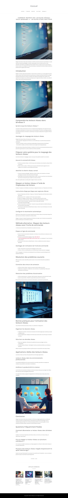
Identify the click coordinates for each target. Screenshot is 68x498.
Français (44, 11)
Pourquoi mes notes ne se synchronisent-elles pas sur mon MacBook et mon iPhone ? (19, 481)
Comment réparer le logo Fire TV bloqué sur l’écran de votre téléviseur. (39, 481)
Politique (38, 11)
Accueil (23, 11)
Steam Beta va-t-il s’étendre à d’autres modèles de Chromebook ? (48, 480)
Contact (33, 11)
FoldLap (34, 6)
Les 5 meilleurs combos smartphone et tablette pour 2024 (28, 481)
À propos (28, 11)
